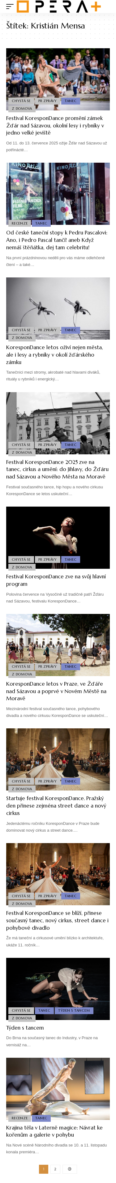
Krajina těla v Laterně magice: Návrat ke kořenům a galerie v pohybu (54, 1131)
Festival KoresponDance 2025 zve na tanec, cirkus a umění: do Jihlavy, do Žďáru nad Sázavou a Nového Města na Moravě (57, 469)
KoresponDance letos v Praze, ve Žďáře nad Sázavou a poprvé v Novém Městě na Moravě (56, 691)
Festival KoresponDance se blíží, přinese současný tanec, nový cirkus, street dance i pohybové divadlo (57, 920)
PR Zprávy (47, 101)
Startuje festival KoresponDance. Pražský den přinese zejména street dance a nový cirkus (56, 806)
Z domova (22, 108)
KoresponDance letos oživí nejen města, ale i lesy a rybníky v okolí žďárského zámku (54, 355)
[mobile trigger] (11, 6)
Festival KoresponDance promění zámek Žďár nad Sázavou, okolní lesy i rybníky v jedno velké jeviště (55, 125)
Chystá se (21, 101)
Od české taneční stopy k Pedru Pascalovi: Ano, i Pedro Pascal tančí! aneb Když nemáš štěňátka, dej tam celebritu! (56, 240)
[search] (105, 7)
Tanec (71, 101)
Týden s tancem (25, 1027)
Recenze (20, 223)
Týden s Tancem (74, 1010)
